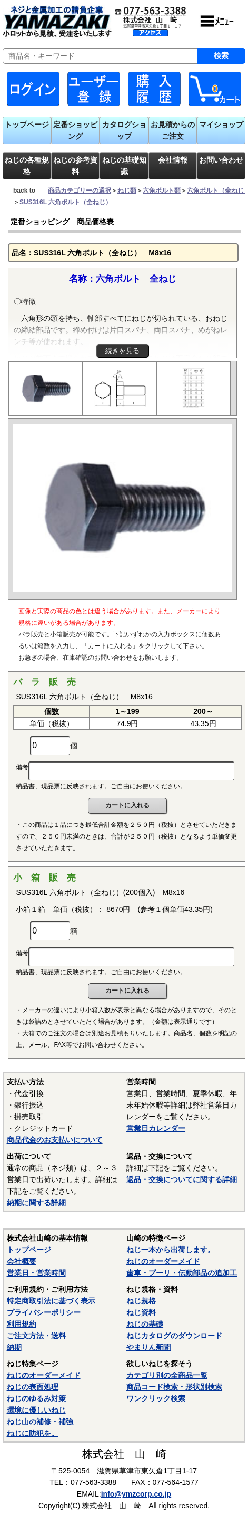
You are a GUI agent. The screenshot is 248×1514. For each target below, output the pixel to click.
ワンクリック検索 (155, 1398)
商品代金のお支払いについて (55, 1140)
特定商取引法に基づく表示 (51, 1301)
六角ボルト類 (162, 190)
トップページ (27, 124)
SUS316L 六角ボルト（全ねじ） (65, 202)
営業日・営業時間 (36, 1273)
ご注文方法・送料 (36, 1335)
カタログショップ (124, 130)
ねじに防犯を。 (32, 1433)
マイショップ (221, 124)
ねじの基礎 (144, 1324)
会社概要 (21, 1261)
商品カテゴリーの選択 (79, 190)
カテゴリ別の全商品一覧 (166, 1375)
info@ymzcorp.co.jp (136, 1494)
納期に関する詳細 (36, 1202)
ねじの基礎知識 (124, 166)
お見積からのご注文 (173, 130)
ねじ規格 (141, 1301)
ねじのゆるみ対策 (36, 1398)
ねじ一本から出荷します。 (170, 1249)
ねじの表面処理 (32, 1387)
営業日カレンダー (155, 1128)
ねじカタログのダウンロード (174, 1335)
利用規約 (21, 1324)
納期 (14, 1347)
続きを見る (122, 351)
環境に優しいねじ (36, 1410)
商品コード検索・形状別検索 (174, 1387)
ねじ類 (126, 190)
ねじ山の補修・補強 (40, 1421)
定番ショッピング (75, 130)
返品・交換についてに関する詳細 (181, 1179)
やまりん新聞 (148, 1347)
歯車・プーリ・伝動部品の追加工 (181, 1273)
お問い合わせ (221, 160)
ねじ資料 (141, 1312)
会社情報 (172, 160)
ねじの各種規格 (27, 166)
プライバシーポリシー (44, 1312)
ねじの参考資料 (75, 166)
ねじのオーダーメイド (163, 1261)
